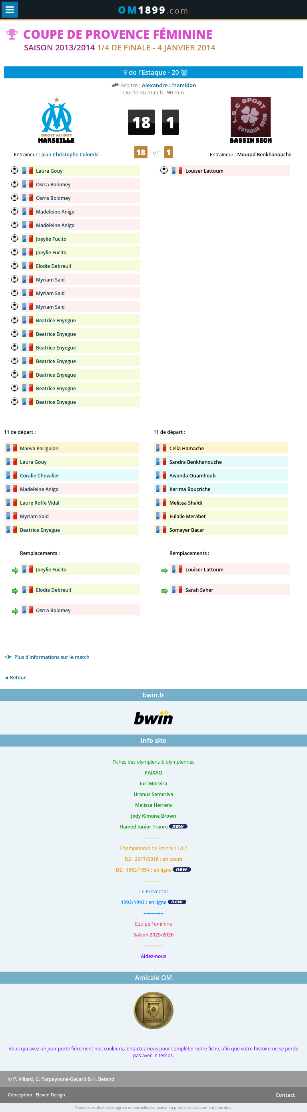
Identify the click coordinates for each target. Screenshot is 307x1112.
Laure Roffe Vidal (40, 502)
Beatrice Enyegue (56, 320)
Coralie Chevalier (39, 475)
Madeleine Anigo (55, 211)
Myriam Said (50, 279)
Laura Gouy (49, 171)
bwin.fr (154, 695)
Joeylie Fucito (51, 239)
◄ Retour (15, 677)
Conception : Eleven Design (36, 1095)
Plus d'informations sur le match (47, 657)
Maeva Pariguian (39, 448)
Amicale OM (153, 977)
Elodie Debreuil (53, 266)
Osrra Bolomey (53, 184)
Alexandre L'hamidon (169, 85)
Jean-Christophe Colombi (70, 154)
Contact (285, 1094)
